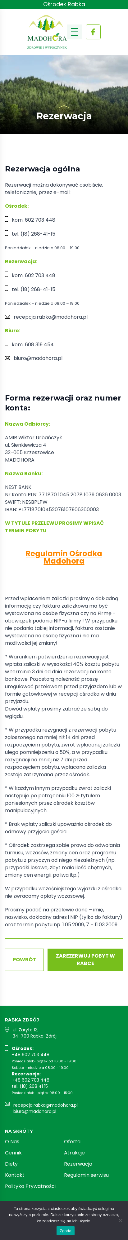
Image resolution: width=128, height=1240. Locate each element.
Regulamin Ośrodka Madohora (64, 557)
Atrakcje (74, 1152)
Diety (11, 1163)
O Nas (12, 1141)
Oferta (72, 1141)
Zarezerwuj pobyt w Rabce (85, 959)
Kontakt (15, 1175)
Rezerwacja (78, 1163)
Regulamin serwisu (86, 1175)
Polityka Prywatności (30, 1186)
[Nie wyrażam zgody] (120, 1220)
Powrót (24, 959)
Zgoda (65, 1231)
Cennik (13, 1152)
